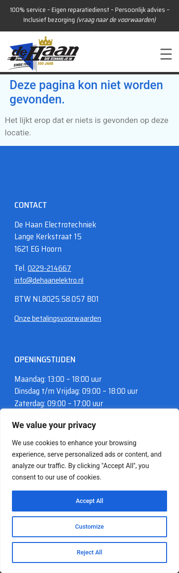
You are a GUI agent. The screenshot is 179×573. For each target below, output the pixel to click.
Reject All (89, 552)
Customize (89, 527)
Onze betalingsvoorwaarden (57, 318)
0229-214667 (49, 268)
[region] (89, 491)
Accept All (89, 501)
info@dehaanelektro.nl (49, 280)
